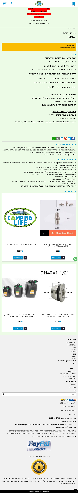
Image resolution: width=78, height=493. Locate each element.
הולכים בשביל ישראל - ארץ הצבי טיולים (39, 456)
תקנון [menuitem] (74, 354)
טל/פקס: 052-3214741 (68, 403)
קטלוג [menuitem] (74, 363)
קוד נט (36, 491)
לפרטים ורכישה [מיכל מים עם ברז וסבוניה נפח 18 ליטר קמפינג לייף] (18, 258)
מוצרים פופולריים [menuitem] (71, 343)
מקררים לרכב (63, 481)
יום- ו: (45, 424)
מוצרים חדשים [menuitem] (72, 345)
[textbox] (39, 12)
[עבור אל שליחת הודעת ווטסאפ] (75, 259)
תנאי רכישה (72, 378)
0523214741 (67, 376)
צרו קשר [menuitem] (73, 349)
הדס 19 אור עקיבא (70, 414)
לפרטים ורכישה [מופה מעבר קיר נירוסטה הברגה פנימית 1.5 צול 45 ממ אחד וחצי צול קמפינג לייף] (56, 328)
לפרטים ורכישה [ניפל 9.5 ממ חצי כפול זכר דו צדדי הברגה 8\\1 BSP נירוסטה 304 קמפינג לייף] (56, 258)
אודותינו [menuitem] (73, 352)
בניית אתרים (31, 491)
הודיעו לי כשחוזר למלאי (67, 48)
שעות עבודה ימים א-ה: (62, 418)
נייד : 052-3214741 (69, 407)
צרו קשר (73, 385)
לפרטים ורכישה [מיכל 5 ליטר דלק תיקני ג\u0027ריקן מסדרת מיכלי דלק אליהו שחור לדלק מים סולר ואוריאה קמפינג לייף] (18, 328)
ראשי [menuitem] (74, 347)
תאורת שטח (72, 481)
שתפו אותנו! (72, 387)
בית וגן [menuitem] (74, 356)
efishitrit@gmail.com (68, 410)
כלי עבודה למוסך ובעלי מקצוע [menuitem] (67, 361)
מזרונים (55, 481)
